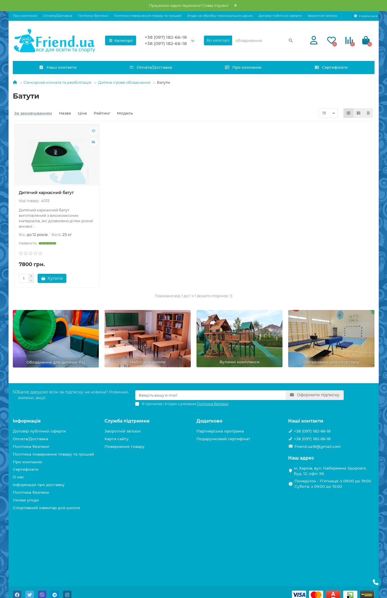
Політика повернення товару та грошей (147, 16)
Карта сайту (117, 438)
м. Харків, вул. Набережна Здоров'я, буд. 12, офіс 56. (330, 471)
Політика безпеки (93, 16)
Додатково (209, 421)
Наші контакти (58, 67)
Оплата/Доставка (57, 16)
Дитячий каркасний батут (46, 192)
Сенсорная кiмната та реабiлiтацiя (57, 82)
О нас (18, 477)
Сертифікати (331, 67)
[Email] (210, 395)
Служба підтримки (127, 421)
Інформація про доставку (39, 484)
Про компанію (25, 16)
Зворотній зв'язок (322, 16)
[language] (366, 16)
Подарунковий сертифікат (223, 438)
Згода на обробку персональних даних (220, 16)
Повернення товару (125, 446)
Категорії (120, 40)
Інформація (27, 421)
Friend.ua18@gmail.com (317, 446)
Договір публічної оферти (280, 16)
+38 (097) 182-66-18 (166, 37)
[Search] (264, 40)
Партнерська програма (220, 431)
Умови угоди (26, 500)
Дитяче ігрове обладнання (124, 82)
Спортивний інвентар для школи (46, 507)
